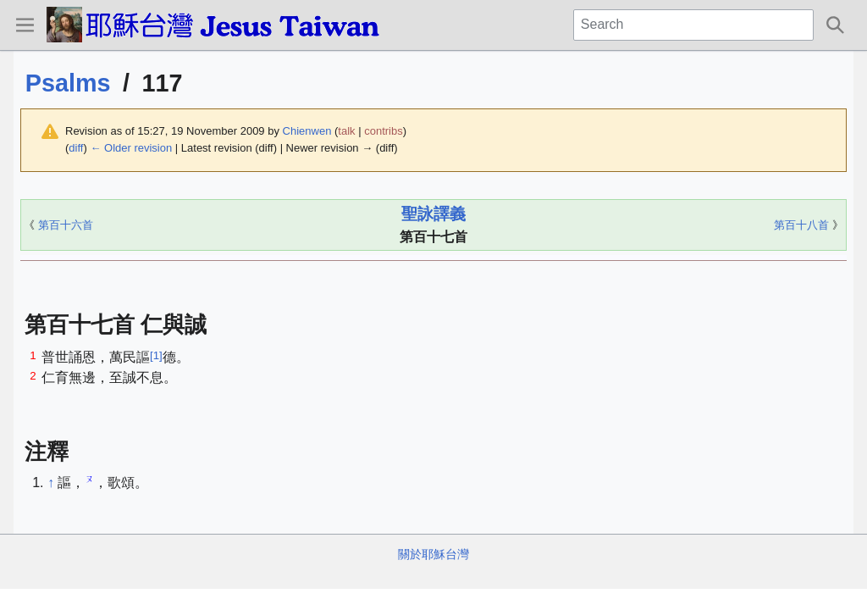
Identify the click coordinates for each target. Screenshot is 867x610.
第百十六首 (65, 225)
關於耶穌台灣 (433, 554)
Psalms (68, 83)
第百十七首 (433, 237)
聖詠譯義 (433, 214)
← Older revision (131, 147)
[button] (24, 24)
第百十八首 (801, 225)
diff (76, 147)
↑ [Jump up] (50, 482)
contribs (383, 131)
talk (346, 131)
